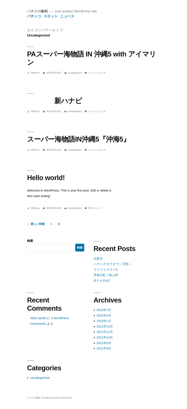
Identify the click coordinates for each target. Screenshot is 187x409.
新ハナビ (54, 101)
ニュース (67, 16)
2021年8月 (104, 348)
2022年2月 (104, 315)
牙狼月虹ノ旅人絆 (106, 275)
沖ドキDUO (102, 280)
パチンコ (34, 16)
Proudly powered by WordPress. (57, 398)
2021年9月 (104, 343)
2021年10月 (105, 337)
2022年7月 (104, 310)
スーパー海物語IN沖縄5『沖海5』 (78, 139)
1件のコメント (95, 208)
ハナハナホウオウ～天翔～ (112, 264)
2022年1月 (104, 321)
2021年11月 (105, 332)
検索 (30, 241)
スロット (51, 16)
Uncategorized (75, 73)
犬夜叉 (98, 258)
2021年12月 (105, 326)
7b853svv (35, 73)
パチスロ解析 (37, 11)
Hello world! (46, 177)
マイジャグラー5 (105, 269)
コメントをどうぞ (97, 73)
